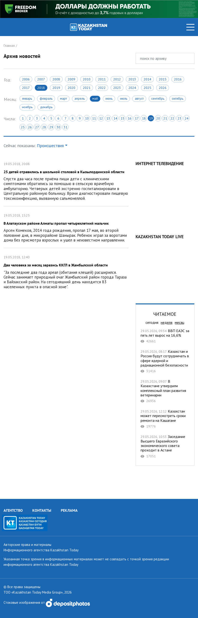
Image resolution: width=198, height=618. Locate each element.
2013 (132, 79)
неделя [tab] (166, 322)
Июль (123, 98)
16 (130, 118)
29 (51, 127)
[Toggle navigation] (190, 27)
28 (44, 127)
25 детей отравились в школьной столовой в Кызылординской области (66, 180)
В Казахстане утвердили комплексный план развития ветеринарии (165, 391)
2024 (132, 88)
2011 (102, 79)
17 (137, 118)
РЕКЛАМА (69, 510)
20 (158, 118)
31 (65, 127)
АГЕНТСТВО (13, 510)
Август (139, 98)
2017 (26, 88)
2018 (41, 88)
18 (144, 118)
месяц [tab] (179, 322)
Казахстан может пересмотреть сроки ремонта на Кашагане (165, 418)
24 (187, 118)
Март (63, 98)
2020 (71, 88)
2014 (147, 79)
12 (101, 118)
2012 (117, 79)
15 (122, 118)
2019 (56, 88)
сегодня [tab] (152, 322)
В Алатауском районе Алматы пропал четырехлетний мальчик (66, 227)
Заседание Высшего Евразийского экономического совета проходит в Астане (165, 446)
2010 (86, 79)
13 (108, 118)
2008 (56, 79)
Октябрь (177, 98)
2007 (41, 79)
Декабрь (46, 107)
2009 (71, 79)
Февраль (46, 98)
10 (87, 118)
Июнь (109, 98)
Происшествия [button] (50, 145)
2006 (26, 79)
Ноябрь (27, 107)
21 (165, 118)
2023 (117, 88)
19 (151, 118)
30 (58, 127)
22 (172, 118)
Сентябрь (157, 98)
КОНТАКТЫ (41, 510)
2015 (162, 79)
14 (115, 118)
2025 (147, 88)
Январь (27, 98)
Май (95, 98)
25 (23, 127)
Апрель (80, 98)
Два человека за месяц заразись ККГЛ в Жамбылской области (66, 271)
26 (30, 127)
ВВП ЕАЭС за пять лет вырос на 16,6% (165, 336)
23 (179, 118)
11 (94, 118)
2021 (86, 88)
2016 (178, 79)
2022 (102, 88)
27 (37, 127)
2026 (162, 88)
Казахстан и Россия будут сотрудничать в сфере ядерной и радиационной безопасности (165, 361)
